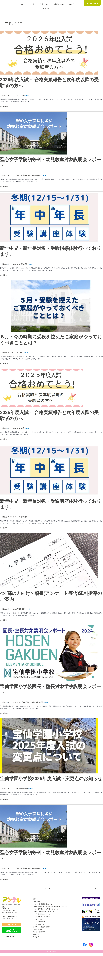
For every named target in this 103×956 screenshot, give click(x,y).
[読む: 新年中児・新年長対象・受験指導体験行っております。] (49, 217)
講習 (27, 264)
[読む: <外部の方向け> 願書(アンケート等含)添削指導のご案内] (49, 560)
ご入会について (45, 4)
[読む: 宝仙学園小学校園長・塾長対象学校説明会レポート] (49, 653)
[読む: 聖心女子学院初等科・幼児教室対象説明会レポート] (33, 133)
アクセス (36, 937)
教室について (60, 4)
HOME (21, 4)
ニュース (19, 95)
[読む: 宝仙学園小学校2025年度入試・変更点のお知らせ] (49, 746)
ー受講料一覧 (38, 924)
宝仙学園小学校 (36, 702)
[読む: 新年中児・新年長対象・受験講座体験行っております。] (49, 470)
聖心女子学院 (33, 175)
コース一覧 (31, 4)
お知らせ (46, 8)
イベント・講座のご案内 (41, 927)
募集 (23, 264)
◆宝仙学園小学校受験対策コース (46, 909)
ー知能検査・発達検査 (41, 916)
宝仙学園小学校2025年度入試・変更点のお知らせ (51, 778)
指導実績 (36, 934)
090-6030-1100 (12, 916)
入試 (23, 95)
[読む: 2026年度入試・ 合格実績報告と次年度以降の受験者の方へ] (49, 52)
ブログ (71, 4)
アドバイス (11, 95)
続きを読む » (4, 106)
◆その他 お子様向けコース (43, 911)
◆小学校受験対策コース (42, 904)
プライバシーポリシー (11, 936)
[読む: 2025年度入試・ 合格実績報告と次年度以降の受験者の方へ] (41, 388)
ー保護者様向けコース (41, 914)
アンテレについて (39, 932)
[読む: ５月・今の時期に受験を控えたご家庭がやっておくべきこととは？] (49, 306)
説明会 (41, 175)
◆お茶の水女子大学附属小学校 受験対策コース (51, 906)
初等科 (27, 175)
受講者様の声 (37, 929)
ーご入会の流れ (39, 922)
